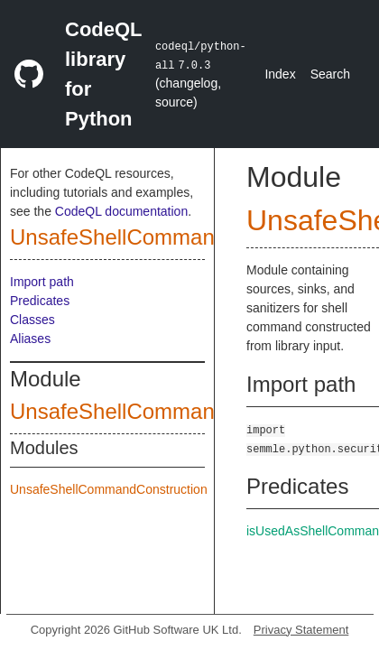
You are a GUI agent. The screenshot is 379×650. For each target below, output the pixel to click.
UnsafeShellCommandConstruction (179, 237)
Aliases (30, 338)
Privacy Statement (301, 629)
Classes (32, 319)
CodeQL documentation (121, 211)
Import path (42, 281)
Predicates (39, 300)
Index (279, 74)
